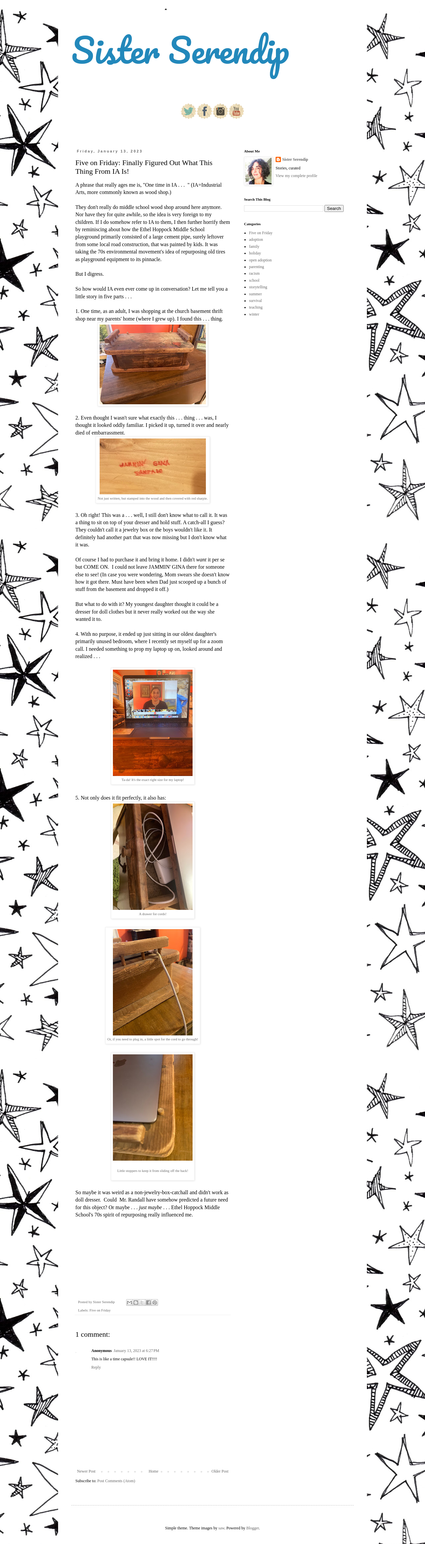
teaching (256, 307)
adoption (256, 239)
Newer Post (86, 1471)
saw (221, 1528)
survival (255, 300)
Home (153, 1471)
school (254, 280)
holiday (255, 253)
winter (254, 314)
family (254, 246)
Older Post (220, 1471)
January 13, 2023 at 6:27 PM (136, 1350)
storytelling (258, 287)
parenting (256, 266)
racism (254, 273)
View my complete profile (296, 175)
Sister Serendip (180, 50)
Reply (96, 1367)
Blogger (252, 1528)
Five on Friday (100, 1310)
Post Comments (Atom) (116, 1481)
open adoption (260, 260)
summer (255, 294)
